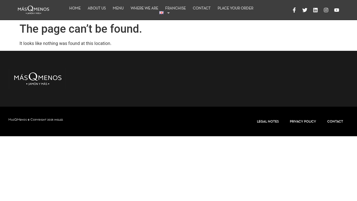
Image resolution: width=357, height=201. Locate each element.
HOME (75, 8)
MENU (118, 8)
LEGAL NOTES (268, 121)
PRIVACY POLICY (303, 121)
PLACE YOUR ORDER (235, 8)
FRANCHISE (175, 8)
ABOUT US (97, 8)
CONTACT (202, 8)
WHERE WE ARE (144, 8)
